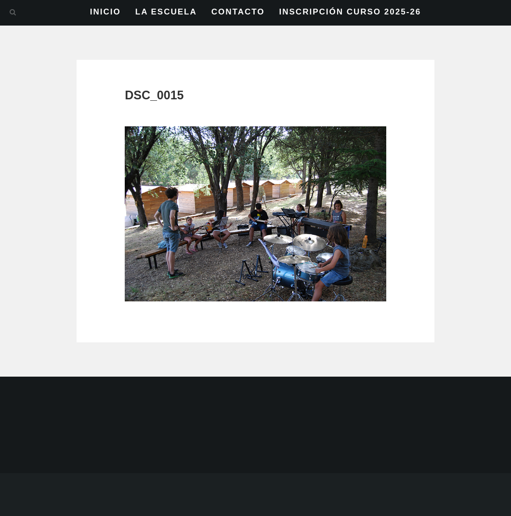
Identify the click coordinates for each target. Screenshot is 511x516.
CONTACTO (238, 11)
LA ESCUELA (166, 11)
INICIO (105, 11)
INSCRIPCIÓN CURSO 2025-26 (350, 11)
